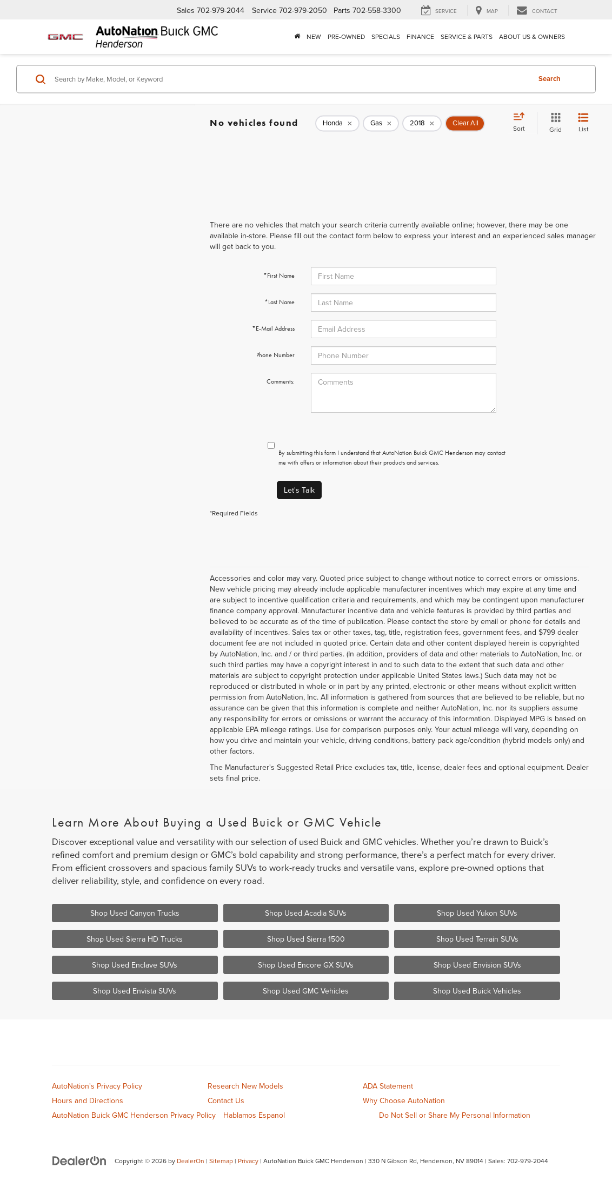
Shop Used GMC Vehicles (306, 990)
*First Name (279, 275)
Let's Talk (299, 490)
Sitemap (221, 1160)
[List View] (583, 123)
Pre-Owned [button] (346, 36)
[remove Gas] (381, 123)
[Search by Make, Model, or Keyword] (291, 79)
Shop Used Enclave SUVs (134, 964)
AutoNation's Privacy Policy (97, 1085)
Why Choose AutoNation (404, 1100)
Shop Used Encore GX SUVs (306, 964)
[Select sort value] (522, 122)
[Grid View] (553, 123)
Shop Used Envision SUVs (477, 964)
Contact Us (226, 1100)
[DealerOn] (79, 1160)
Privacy (248, 1160)
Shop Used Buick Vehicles (477, 990)
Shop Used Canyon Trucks (134, 913)
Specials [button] (385, 36)
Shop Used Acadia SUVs (306, 913)
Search (549, 78)
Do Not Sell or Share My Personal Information (454, 1115)
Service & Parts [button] (467, 36)
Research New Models (245, 1085)
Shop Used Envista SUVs (134, 990)
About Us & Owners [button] (532, 36)
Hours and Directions (87, 1100)
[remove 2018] (422, 123)
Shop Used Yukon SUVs (477, 913)
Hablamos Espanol (254, 1115)
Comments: (281, 381)
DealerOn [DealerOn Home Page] (190, 1160)
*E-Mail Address (273, 328)
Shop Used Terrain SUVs (477, 939)
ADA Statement (388, 1085)
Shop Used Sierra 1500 (306, 939)
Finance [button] (420, 36)
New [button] (314, 36)
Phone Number (275, 355)
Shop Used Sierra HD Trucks (135, 939)
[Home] (297, 36)
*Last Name (279, 302)
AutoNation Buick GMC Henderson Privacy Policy (134, 1115)
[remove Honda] (337, 123)
